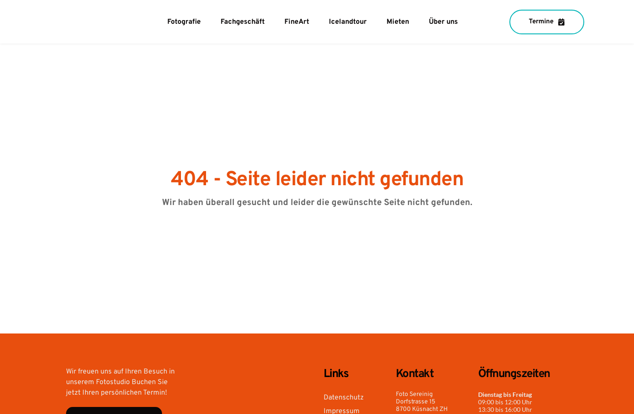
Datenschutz (344, 397)
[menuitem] (184, 22)
